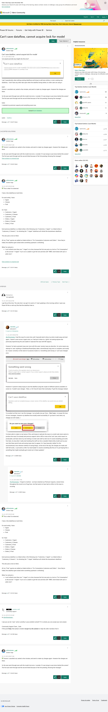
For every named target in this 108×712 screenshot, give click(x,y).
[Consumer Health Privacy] (23, 706)
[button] (53, 41)
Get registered (6, 7)
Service (49, 30)
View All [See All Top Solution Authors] (78, 117)
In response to (12, 331)
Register (86, 17)
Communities (52, 12)
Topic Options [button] (63, 41)
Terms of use (95, 700)
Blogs (59, 12)
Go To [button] (103, 17)
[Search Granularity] (56, 20)
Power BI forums (6, 30)
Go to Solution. (37, 111)
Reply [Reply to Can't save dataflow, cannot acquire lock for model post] (65, 122)
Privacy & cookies (85, 700)
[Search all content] (85, 20)
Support (74, 12)
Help (98, 17)
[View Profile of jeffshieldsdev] (10, 48)
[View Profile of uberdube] (12, 327)
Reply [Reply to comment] (65, 168)
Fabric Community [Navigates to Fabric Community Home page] (18, 12)
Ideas (44, 12)
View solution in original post (10, 158)
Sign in (92, 17)
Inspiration (37, 12)
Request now (77, 24)
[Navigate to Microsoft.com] (5, 13)
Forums (29, 12)
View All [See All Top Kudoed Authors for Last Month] (78, 154)
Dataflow (9, 117)
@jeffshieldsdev (10, 337)
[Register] (79, 79)
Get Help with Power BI (34, 30)
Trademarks (104, 700)
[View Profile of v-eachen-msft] (16, 609)
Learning (66, 12)
